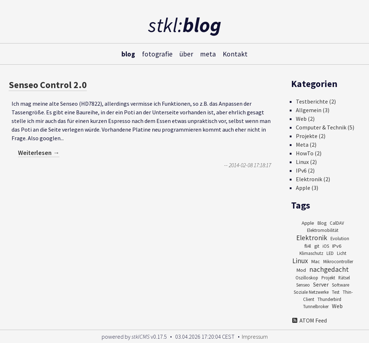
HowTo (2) (308, 153)
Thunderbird (329, 299)
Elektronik (311, 237)
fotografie (157, 53)
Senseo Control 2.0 (48, 85)
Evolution (339, 238)
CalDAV (337, 223)
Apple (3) (307, 187)
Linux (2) (306, 161)
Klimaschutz (311, 253)
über (186, 53)
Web (337, 306)
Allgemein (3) (312, 110)
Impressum (255, 336)
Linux (300, 260)
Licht (341, 253)
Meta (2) (306, 144)
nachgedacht (329, 269)
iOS (326, 246)
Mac (315, 261)
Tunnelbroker (316, 306)
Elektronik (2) (313, 179)
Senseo (303, 285)
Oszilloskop (306, 277)
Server (321, 284)
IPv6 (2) (305, 170)
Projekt (328, 277)
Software (340, 285)
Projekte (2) (310, 136)
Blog (321, 223)
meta (208, 53)
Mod (301, 270)
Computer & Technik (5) (325, 127)
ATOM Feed (309, 320)
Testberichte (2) (316, 101)
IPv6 (336, 246)
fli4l (307, 246)
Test (335, 292)
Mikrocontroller (338, 261)
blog (128, 53)
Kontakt (235, 53)
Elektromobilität (322, 230)
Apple (308, 223)
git (316, 246)
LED (330, 253)
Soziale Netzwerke (311, 292)
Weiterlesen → (38, 153)
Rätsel (344, 277)
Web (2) (305, 118)
